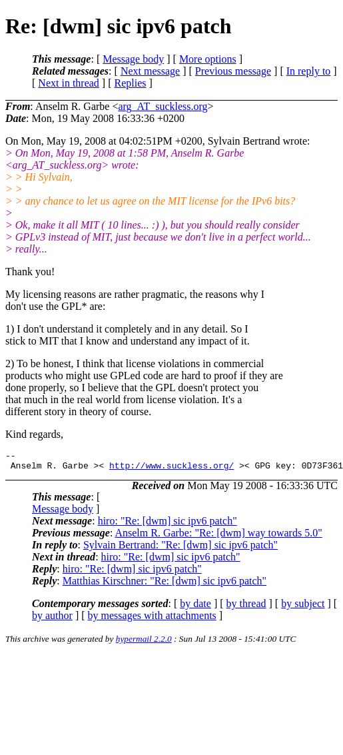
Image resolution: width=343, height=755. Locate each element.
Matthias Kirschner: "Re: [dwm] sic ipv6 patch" (164, 584)
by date (195, 607)
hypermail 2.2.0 (144, 643)
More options (207, 59)
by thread (246, 607)
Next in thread (68, 83)
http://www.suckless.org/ (171, 469)
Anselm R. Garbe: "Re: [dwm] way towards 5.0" (218, 536)
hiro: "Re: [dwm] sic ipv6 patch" (167, 524)
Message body (133, 59)
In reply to (308, 71)
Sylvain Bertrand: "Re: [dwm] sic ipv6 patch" (180, 548)
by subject (302, 607)
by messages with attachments (152, 619)
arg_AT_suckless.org (162, 106)
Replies (131, 83)
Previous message (233, 71)
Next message (150, 71)
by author (52, 619)
